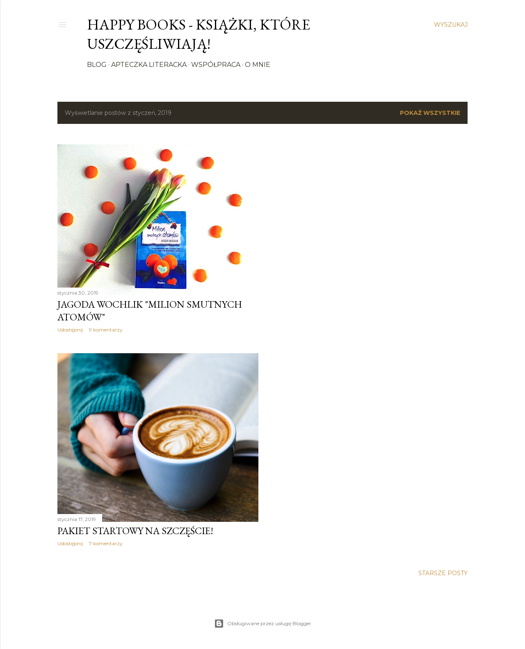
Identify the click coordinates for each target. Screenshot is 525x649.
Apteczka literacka (149, 65)
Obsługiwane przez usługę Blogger (262, 623)
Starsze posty (443, 573)
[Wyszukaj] (451, 24)
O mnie (257, 65)
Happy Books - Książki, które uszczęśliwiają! (198, 34)
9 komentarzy (106, 330)
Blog (97, 65)
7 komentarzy (106, 543)
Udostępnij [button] (70, 330)
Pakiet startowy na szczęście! (135, 530)
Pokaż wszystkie (430, 113)
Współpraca (215, 65)
